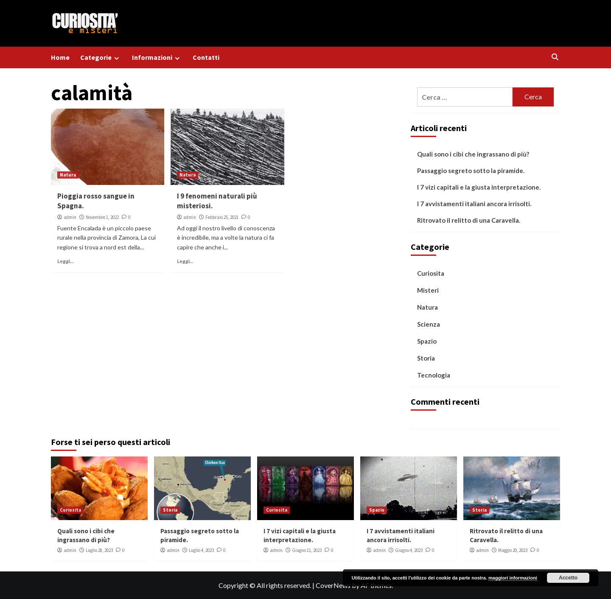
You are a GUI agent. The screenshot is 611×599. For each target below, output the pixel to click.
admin (70, 217)
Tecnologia (433, 375)
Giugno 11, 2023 (307, 550)
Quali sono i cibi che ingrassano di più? (473, 154)
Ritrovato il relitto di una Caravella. (468, 220)
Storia (426, 358)
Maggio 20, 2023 (512, 550)
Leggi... (65, 261)
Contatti (206, 57)
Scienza (428, 324)
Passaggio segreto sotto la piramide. (470, 170)
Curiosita (430, 273)
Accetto (568, 578)
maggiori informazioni (512, 577)
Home (60, 57)
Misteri (428, 290)
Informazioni (157, 57)
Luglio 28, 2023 (99, 550)
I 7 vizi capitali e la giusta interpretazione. (479, 187)
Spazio (427, 341)
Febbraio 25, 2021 (221, 217)
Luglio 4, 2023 (201, 550)
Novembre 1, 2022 (102, 217)
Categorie (100, 57)
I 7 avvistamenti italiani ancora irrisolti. (474, 203)
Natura (68, 175)
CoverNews (333, 585)
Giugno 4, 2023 (409, 550)
